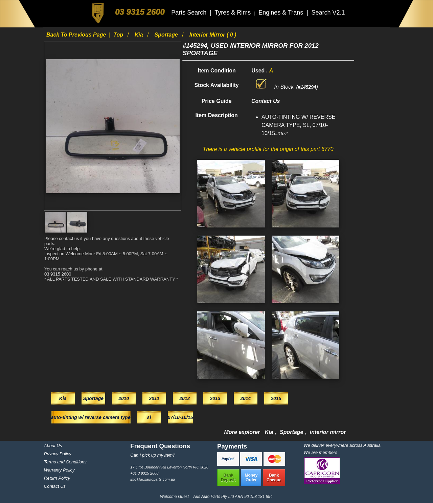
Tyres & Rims (233, 12)
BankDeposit (228, 477)
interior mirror (328, 432)
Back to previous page (77, 35)
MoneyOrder (251, 477)
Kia (139, 35)
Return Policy (57, 478)
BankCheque (274, 477)
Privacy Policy (57, 453)
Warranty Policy (59, 470)
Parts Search (189, 12)
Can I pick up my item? (152, 455)
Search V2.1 (328, 12)
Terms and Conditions (65, 461)
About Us (53, 445)
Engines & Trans (281, 12)
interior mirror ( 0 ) (212, 35)
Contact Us (55, 486)
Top (118, 35)
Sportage (167, 35)
